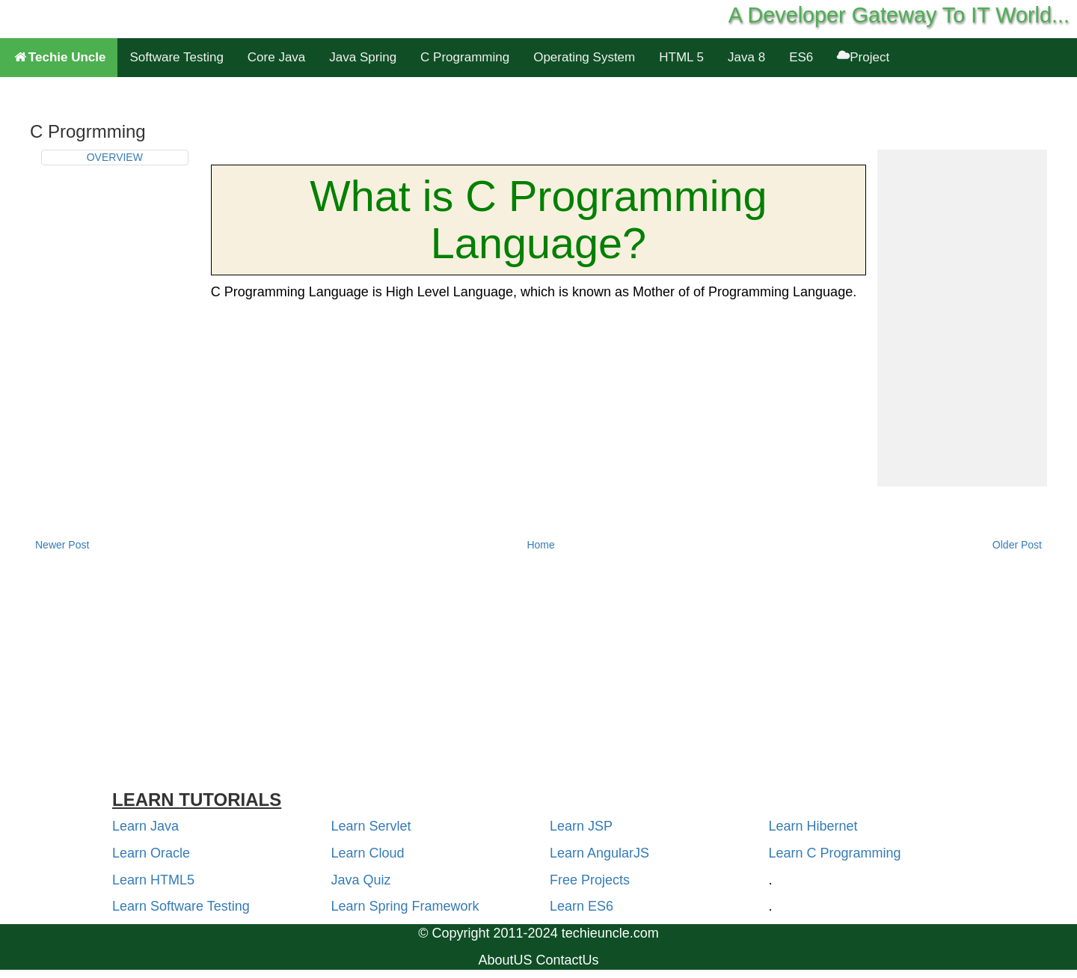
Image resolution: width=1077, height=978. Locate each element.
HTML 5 (681, 57)
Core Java (276, 57)
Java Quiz (361, 879)
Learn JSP (581, 826)
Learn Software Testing (181, 906)
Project (863, 57)
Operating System (584, 57)
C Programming (464, 57)
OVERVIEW (115, 157)
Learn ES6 (581, 906)
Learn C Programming (835, 853)
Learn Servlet (371, 826)
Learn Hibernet (813, 826)
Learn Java (145, 826)
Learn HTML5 (153, 879)
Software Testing (176, 57)
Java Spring (362, 57)
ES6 (801, 57)
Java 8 (746, 57)
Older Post (1017, 545)
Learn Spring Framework (405, 906)
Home (540, 545)
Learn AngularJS (599, 853)
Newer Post (62, 545)
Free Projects (590, 879)
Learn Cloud (368, 853)
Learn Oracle (151, 853)
